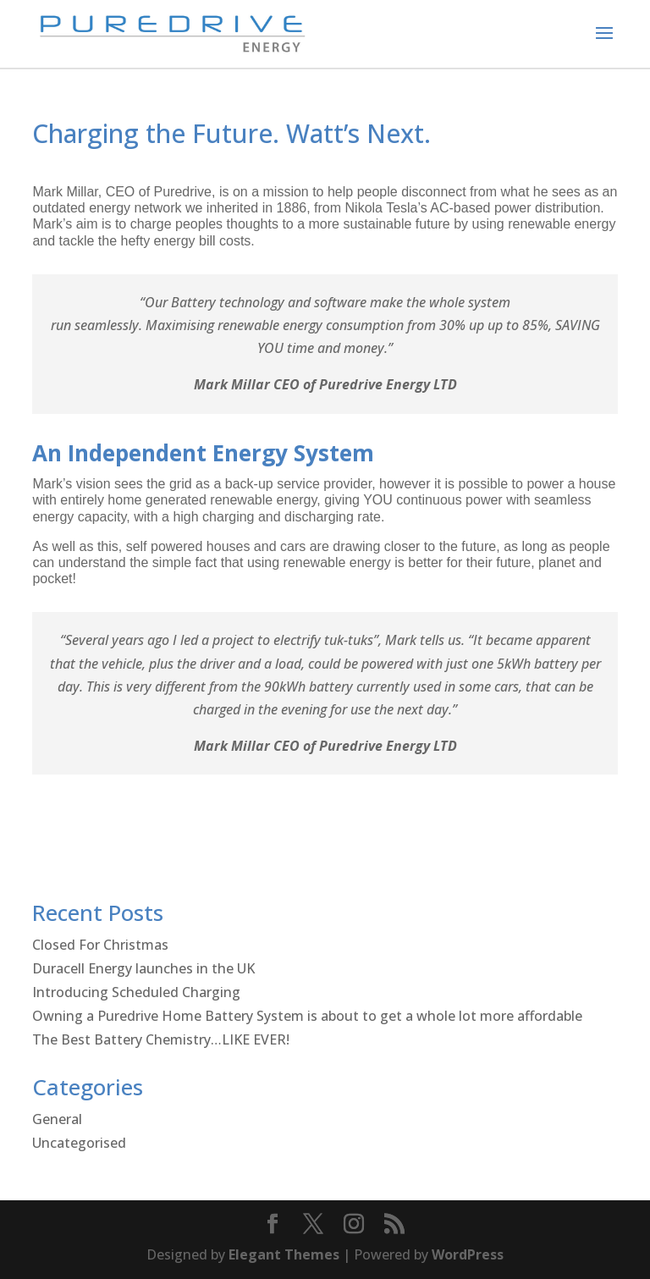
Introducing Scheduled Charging (136, 992)
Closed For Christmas (100, 944)
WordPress (468, 1254)
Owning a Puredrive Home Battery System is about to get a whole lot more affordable (307, 1015)
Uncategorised (79, 1142)
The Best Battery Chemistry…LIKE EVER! (160, 1039)
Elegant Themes (284, 1254)
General (57, 1119)
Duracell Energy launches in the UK (143, 968)
